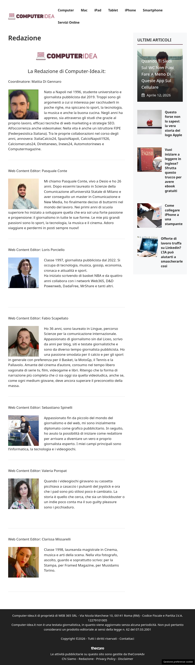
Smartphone (153, 10)
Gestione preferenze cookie (178, 661)
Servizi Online (69, 22)
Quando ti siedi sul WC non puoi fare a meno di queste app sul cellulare (157, 74)
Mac (84, 10)
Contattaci (127, 638)
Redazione (86, 659)
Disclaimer (125, 659)
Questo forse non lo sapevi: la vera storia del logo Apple (173, 123)
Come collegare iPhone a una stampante (174, 214)
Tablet (113, 10)
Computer (66, 10)
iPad (97, 10)
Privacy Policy (106, 659)
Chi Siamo (69, 659)
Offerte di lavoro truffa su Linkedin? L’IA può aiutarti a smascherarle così (172, 252)
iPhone (130, 10)
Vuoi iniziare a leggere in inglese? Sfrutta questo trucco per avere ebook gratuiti (173, 170)
